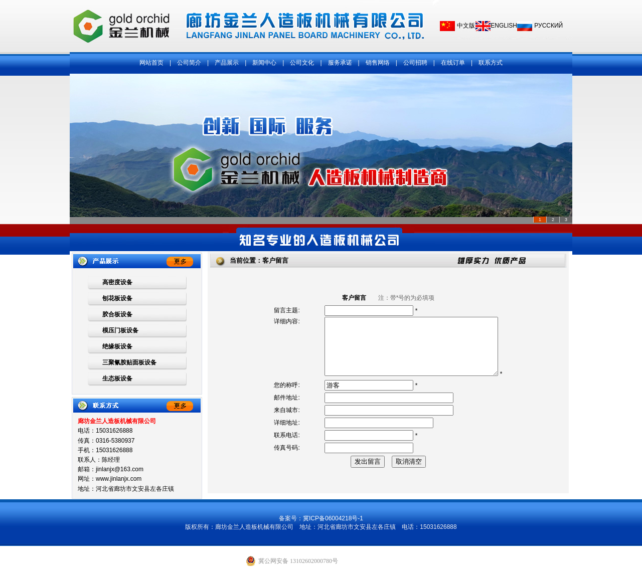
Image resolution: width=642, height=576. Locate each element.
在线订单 (453, 62)
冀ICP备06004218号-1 (333, 518)
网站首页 (151, 62)
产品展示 (227, 62)
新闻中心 (264, 62)
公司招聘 (415, 62)
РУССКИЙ (548, 25)
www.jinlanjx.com (118, 478)
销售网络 (378, 62)
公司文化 (302, 62)
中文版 (466, 25)
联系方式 (490, 62)
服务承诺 (340, 62)
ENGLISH (504, 25)
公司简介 (189, 62)
